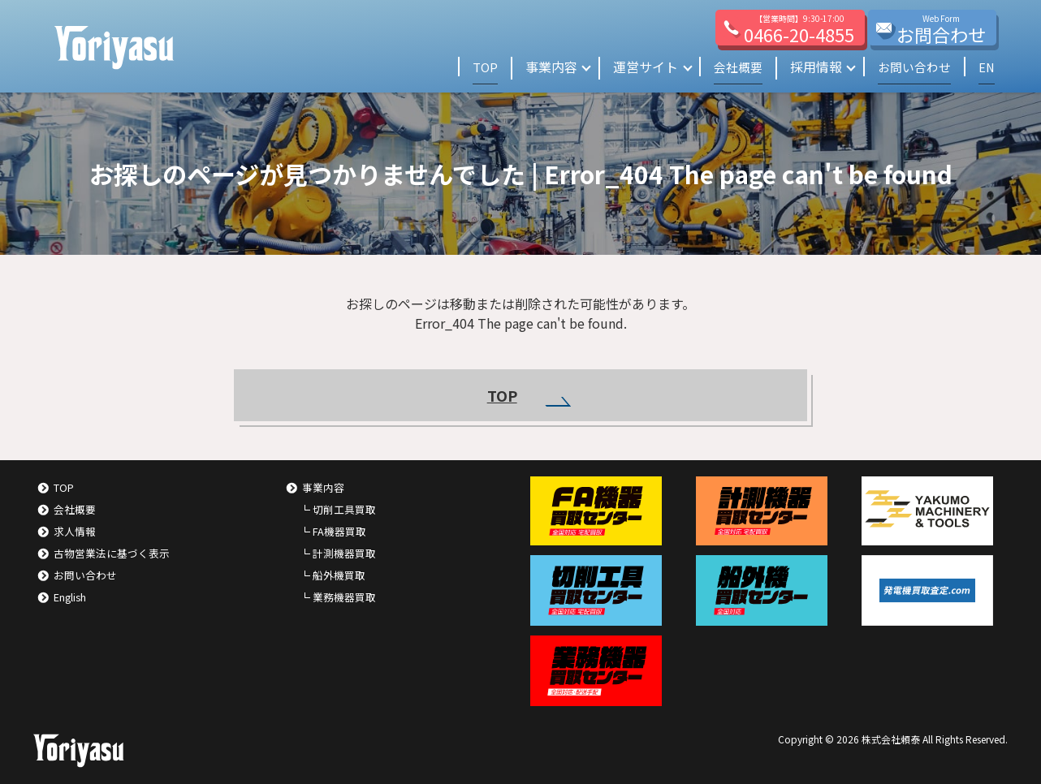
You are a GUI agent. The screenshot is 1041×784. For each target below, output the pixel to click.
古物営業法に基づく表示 (112, 553)
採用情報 (810, 66)
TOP (475, 66)
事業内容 (542, 66)
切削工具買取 (344, 509)
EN (986, 66)
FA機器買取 (339, 531)
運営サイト (636, 66)
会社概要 (731, 66)
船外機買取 (339, 575)
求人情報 (75, 531)
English (70, 597)
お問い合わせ (911, 66)
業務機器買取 (344, 597)
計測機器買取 (344, 553)
